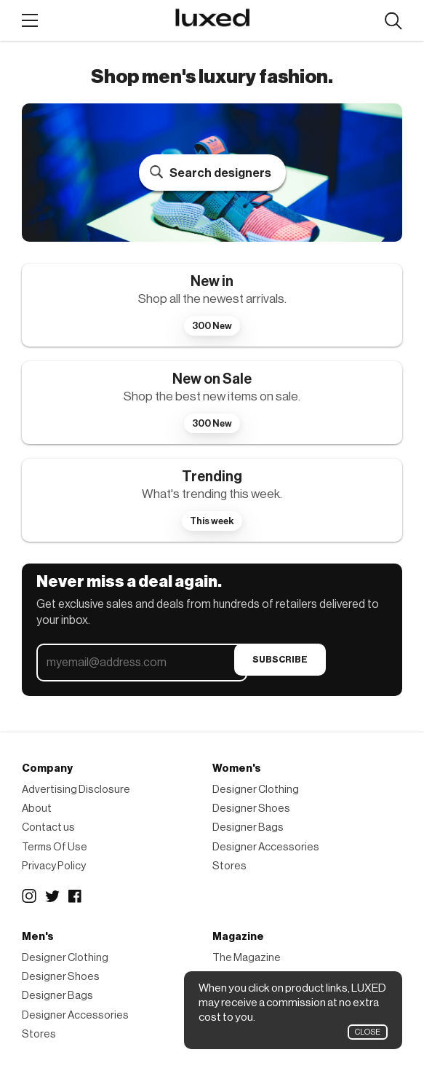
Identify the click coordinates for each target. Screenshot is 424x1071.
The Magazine (246, 957)
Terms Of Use (54, 847)
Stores (229, 866)
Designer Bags (248, 827)
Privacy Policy (54, 866)
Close (367, 1032)
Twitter (52, 896)
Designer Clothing (255, 789)
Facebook (75, 896)
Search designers (220, 173)
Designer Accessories (265, 847)
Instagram (29, 896)
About (37, 808)
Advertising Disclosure (76, 789)
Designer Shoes (251, 808)
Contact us (48, 827)
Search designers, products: (393, 21)
